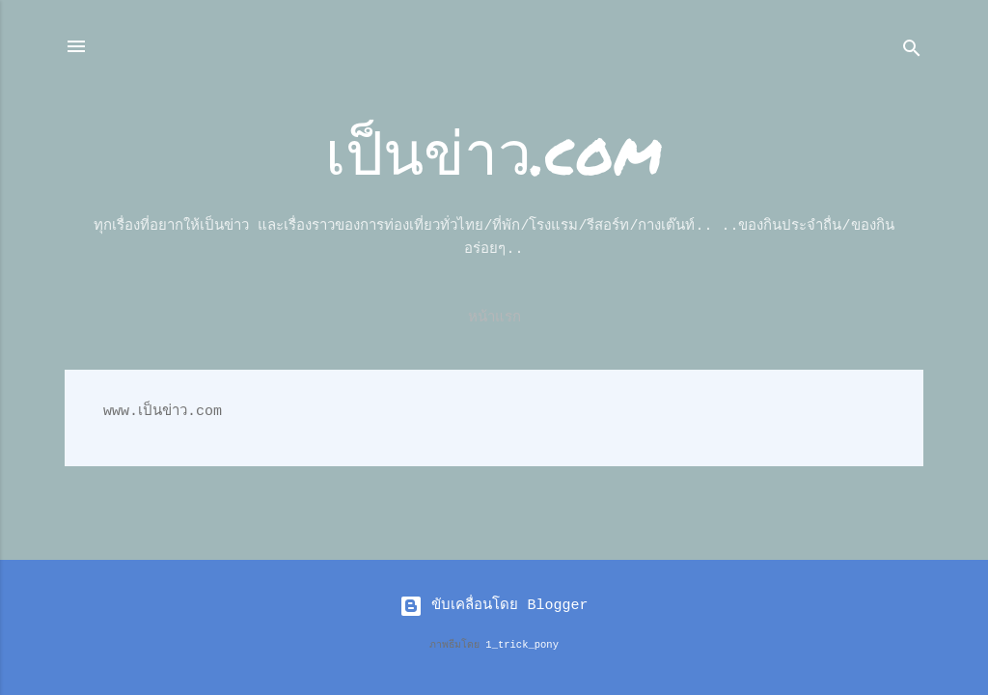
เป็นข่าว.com (494, 151)
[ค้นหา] (911, 52)
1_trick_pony (522, 645)
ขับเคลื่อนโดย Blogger (493, 606)
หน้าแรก (494, 318)
